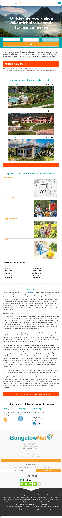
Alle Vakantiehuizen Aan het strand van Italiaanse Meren (31, 394)
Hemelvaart (36, 266)
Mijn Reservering (46, 509)
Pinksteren (7, 268)
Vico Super (13, 111)
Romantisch (36, 278)
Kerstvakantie (36, 271)
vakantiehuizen (29, 292)
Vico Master (13, 84)
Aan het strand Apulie (47, 499)
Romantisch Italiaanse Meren (32, 499)
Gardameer (6, 352)
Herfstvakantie (8, 271)
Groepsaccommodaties (44, 495)
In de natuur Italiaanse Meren (38, 497)
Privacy (49, 506)
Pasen (6, 239)
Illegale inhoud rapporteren (39, 506)
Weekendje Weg (9, 198)
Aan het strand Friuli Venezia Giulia (40, 502)
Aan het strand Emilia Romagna (22, 502)
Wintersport (8, 278)
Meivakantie (8, 266)
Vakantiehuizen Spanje (41, 504)
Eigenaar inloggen (24, 509)
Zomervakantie (37, 268)
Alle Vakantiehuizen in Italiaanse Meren (31, 165)
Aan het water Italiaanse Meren (21, 497)
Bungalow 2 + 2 (15, 137)
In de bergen (36, 275)
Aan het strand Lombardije (27, 504)
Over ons (7, 506)
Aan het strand (8, 273)
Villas (35, 495)
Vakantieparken (18, 495)
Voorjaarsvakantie (10, 219)
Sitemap (13, 506)
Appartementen (28, 495)
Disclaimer (20, 506)
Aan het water (36, 273)
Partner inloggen (35, 509)
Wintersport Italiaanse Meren (16, 499)
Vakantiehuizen (8, 495)
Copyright (27, 506)
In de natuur (8, 275)
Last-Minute (8, 177)
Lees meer (6, 58)
